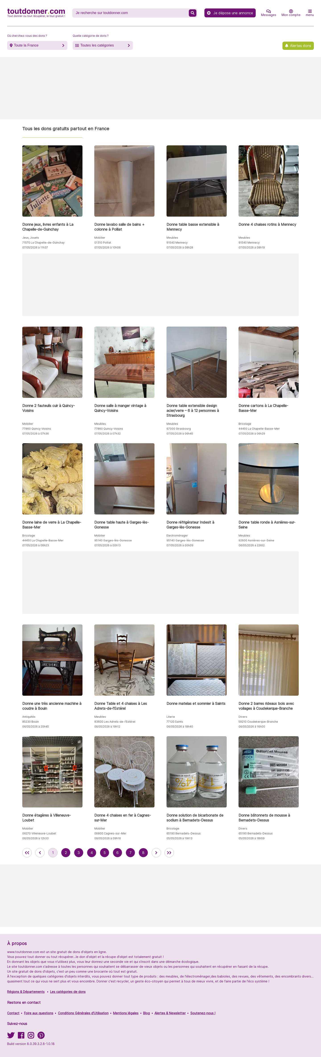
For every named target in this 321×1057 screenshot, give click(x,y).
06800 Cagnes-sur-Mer (110, 833)
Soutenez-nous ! (202, 1013)
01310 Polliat (102, 242)
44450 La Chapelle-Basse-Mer (259, 428)
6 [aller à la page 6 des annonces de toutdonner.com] (117, 852)
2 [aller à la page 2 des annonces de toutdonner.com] (66, 852)
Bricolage (245, 423)
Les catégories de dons (68, 992)
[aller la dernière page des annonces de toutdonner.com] (169, 852)
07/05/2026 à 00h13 (107, 545)
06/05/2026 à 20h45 (35, 726)
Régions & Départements (26, 992)
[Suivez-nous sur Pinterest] (40, 1037)
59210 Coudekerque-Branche (258, 721)
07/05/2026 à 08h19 (252, 247)
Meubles (172, 237)
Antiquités (28, 716)
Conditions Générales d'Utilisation (83, 1013)
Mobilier (99, 237)
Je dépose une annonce (230, 13)
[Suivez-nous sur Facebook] (21, 1037)
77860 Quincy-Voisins (36, 428)
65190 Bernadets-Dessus (184, 833)
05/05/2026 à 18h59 (252, 838)
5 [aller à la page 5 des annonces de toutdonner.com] (104, 852)
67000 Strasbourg (179, 428)
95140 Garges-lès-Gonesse (113, 540)
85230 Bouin (30, 721)
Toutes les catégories (97, 45)
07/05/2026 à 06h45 (180, 433)
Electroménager (177, 535)
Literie (171, 716)
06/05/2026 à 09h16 (107, 838)
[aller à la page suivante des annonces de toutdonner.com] (156, 852)
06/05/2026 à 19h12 (107, 726)
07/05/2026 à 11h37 (35, 247)
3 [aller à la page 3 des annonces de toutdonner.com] (79, 852)
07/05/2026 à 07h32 (107, 433)
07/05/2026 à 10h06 (107, 247)
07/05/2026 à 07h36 (35, 433)
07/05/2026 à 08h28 (180, 247)
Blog (146, 1013)
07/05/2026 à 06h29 (252, 433)
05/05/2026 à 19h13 (179, 838)
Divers (243, 716)
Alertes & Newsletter (170, 1013)
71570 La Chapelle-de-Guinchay (43, 242)
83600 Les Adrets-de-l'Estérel (114, 721)
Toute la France (26, 45)
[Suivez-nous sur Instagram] (31, 1037)
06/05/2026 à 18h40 (180, 726)
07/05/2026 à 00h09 (180, 545)
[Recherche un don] (131, 13)
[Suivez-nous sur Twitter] (10, 1037)
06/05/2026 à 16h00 (252, 726)
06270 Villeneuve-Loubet (39, 833)
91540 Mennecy (177, 242)
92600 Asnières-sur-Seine (256, 540)
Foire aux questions (38, 1013)
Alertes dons (300, 45)
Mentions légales (125, 1013)
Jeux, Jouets (30, 237)
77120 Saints (175, 721)
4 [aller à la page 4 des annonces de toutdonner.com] (92, 852)
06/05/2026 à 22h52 (252, 545)
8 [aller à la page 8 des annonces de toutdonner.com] (143, 852)
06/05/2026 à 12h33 (35, 838)
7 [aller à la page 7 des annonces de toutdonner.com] (131, 852)
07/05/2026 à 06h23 (35, 545)
